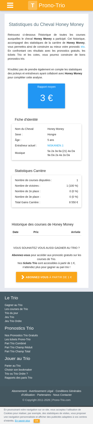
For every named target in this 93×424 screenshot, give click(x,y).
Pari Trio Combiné (15, 343)
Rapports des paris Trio (18, 377)
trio (82, 46)
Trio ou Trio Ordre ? (16, 373)
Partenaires (44, 394)
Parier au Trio (13, 365)
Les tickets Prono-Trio (17, 339)
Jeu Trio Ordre (13, 321)
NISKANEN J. (55, 145)
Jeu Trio (9, 317)
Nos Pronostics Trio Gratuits (21, 335)
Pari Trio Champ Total (17, 351)
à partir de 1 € (46, 277)
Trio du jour (11, 313)
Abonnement (19, 391)
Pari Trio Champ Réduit (18, 347)
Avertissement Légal (41, 391)
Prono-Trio (46, 5)
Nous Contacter (62, 394)
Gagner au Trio (13, 305)
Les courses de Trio (16, 309)
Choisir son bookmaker (18, 369)
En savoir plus (22, 420)
